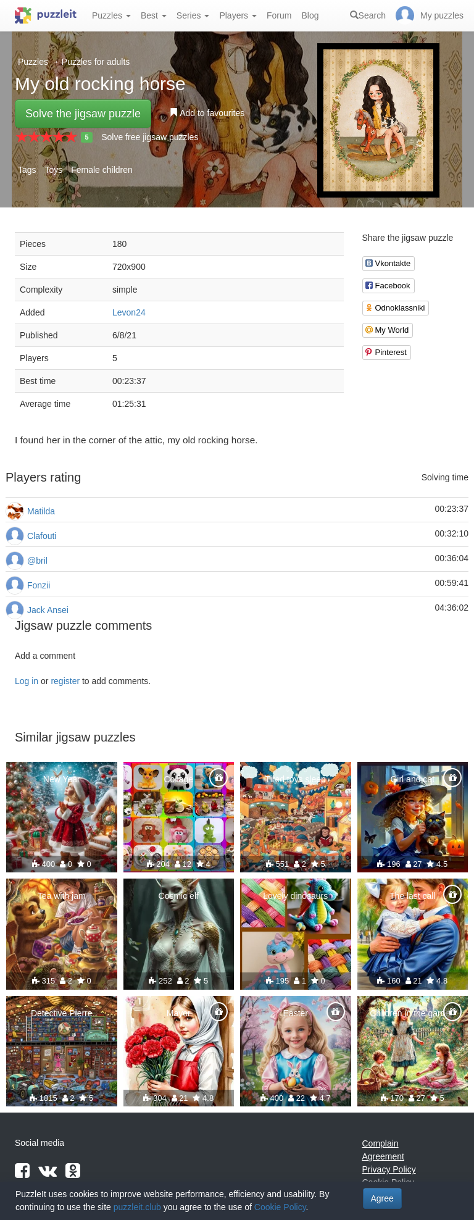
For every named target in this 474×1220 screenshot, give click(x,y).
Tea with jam (62, 896)
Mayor (179, 1013)
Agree (382, 1198)
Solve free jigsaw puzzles (149, 137)
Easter (295, 1013)
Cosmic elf (179, 896)
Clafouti (41, 536)
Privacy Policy (389, 1169)
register (65, 681)
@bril (37, 561)
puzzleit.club (137, 1207)
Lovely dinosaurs (295, 896)
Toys (53, 170)
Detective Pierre (62, 1013)
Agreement (383, 1156)
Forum (279, 15)
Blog (309, 15)
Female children (102, 170)
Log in (26, 681)
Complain (380, 1143)
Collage (178, 779)
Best (154, 15)
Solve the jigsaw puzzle (83, 113)
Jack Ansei (48, 610)
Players (238, 15)
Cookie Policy (280, 1207)
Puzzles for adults (96, 62)
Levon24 (129, 312)
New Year (61, 779)
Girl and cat (412, 779)
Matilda (41, 511)
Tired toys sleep (295, 779)
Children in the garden (412, 1013)
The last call (412, 896)
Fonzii (38, 585)
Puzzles (111, 15)
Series (193, 15)
